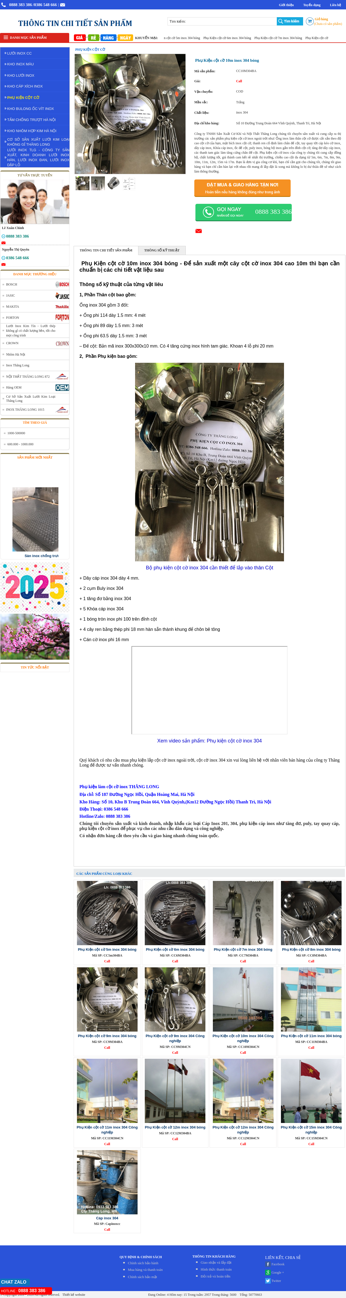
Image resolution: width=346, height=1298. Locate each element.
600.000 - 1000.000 (20, 444)
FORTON (12, 318)
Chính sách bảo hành (143, 1263)
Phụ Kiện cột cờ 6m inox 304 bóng (233, 38)
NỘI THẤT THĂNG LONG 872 (28, 377)
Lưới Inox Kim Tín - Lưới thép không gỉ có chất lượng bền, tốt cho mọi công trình (30, 330)
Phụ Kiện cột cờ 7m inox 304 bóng (284, 38)
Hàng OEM (14, 387)
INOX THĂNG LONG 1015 (25, 410)
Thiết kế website (73, 1295)
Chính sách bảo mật (142, 1277)
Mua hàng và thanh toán (145, 1270)
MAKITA (12, 307)
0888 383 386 (20, 4)
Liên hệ (335, 5)
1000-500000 (16, 433)
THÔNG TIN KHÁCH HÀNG (214, 1256)
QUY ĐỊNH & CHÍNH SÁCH (141, 1257)
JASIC (10, 295)
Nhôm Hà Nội (15, 354)
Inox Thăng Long (17, 365)
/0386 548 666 (45, 4)
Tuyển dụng (312, 5)
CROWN (12, 343)
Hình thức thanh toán (216, 1269)
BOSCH (11, 284)
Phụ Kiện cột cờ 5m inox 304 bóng (182, 38)
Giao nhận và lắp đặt (216, 1262)
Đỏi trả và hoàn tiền (215, 1276)
